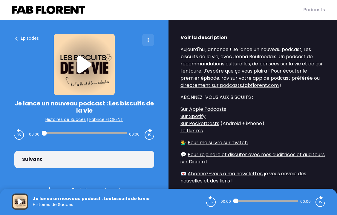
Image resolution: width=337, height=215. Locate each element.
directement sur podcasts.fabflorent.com (229, 85)
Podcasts (314, 9)
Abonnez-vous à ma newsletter (225, 173)
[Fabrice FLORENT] (157, 10)
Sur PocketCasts (199, 123)
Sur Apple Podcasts (203, 109)
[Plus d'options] (148, 40)
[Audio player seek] (84, 133)
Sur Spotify (193, 116)
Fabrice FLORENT (106, 119)
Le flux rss (191, 130)
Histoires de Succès (65, 119)
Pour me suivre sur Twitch (218, 142)
